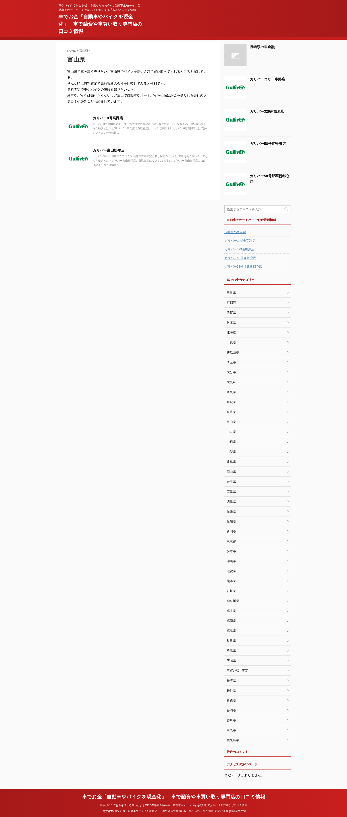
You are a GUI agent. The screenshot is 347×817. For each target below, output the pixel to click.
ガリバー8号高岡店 (108, 118)
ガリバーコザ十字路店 (267, 79)
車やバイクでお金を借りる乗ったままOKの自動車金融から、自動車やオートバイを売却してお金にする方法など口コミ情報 (173, 805)
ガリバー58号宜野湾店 (268, 144)
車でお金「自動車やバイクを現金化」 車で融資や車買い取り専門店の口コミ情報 (100, 24)
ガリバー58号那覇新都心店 (243, 266)
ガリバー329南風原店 (267, 111)
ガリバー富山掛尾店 (109, 150)
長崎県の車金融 (262, 47)
